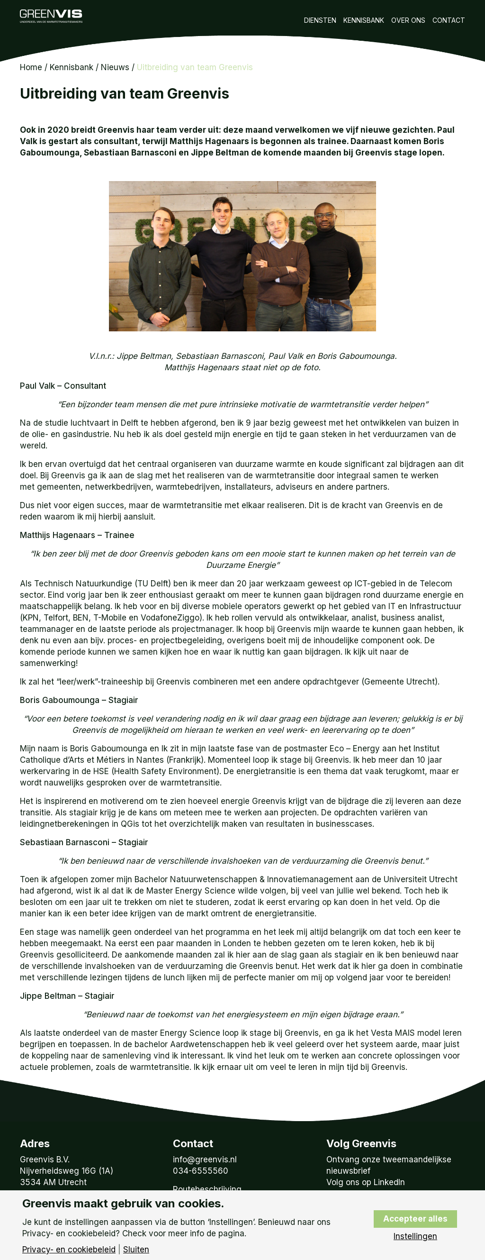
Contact (448, 20)
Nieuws (115, 67)
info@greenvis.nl (205, 1159)
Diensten (320, 20)
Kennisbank (363, 20)
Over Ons (408, 20)
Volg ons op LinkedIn (365, 1182)
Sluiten (136, 1250)
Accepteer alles (415, 1218)
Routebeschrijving (207, 1189)
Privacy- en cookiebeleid (69, 1250)
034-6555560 (200, 1171)
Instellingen (415, 1237)
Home (31, 67)
